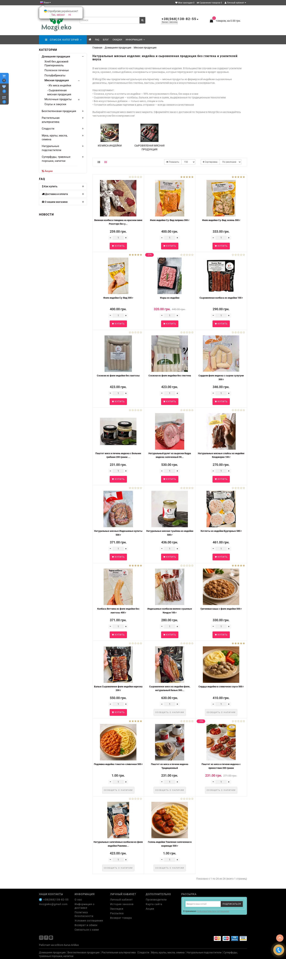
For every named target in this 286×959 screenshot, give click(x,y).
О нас (78, 899)
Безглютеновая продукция (59, 111)
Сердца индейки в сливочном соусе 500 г (221, 686)
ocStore (58, 945)
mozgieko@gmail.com (53, 904)
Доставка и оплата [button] (63, 194)
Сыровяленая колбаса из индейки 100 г (221, 297)
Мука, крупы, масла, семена (168, 952)
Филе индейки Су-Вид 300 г (118, 297)
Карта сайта (154, 904)
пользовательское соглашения (213, 911)
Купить (118, 246)
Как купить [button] (63, 186)
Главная (97, 47)
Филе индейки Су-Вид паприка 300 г (169, 220)
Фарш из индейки (169, 297)
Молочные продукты (58, 99)
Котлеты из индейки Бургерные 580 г (221, 531)
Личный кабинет (235, 2)
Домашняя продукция (56, 56)
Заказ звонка (170, 22)
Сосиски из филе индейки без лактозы (118, 375)
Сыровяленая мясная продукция (149, 147)
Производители (156, 899)
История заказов (122, 904)
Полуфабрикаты (55, 75)
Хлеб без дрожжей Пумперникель (56, 63)
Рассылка (117, 913)
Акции (49, 171)
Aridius (75, 945)
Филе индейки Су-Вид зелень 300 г (221, 220)
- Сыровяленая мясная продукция (59, 92)
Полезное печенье (57, 70)
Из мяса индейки (110, 145)
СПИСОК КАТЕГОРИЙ (63, 39)
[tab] (63, 186)
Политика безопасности (84, 914)
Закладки (116, 908)
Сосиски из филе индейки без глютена (169, 375)
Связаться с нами (87, 929)
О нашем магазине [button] (63, 202)
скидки (117, 39)
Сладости (48, 128)
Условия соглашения (89, 920)
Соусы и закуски (55, 104)
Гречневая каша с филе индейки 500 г (221, 608)
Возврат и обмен (86, 925)
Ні (69, 14)
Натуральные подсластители (204, 952)
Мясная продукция (57, 80)
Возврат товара (121, 917)
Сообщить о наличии (169, 712)
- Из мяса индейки (59, 85)
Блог (106, 39)
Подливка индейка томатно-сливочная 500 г (118, 764)
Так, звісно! (58, 14)
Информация (135, 39)
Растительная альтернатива (119, 952)
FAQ (97, 39)
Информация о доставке (84, 906)
